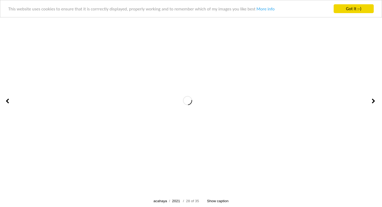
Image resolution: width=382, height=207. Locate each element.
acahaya (160, 201)
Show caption (218, 201)
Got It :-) (353, 8)
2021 (176, 201)
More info (265, 8)
